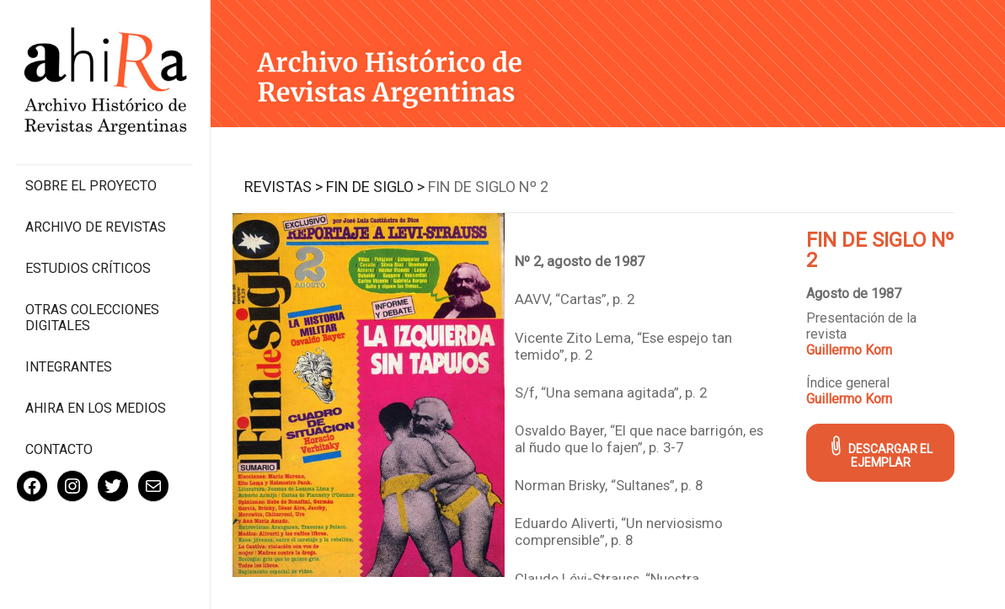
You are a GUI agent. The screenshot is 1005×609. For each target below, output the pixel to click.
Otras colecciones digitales (92, 318)
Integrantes (68, 367)
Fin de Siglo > (375, 186)
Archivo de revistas (95, 227)
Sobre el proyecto (91, 186)
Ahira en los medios (95, 408)
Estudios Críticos (88, 268)
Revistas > (283, 186)
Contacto (59, 449)
